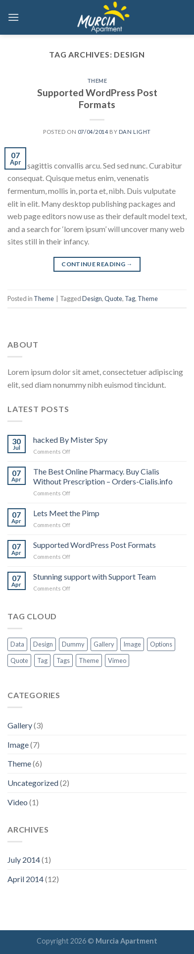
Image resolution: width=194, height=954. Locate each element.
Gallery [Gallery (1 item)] (104, 644)
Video (17, 802)
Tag (130, 298)
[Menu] (13, 17)
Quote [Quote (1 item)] (19, 660)
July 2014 (23, 859)
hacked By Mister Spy (70, 439)
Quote (113, 298)
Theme (97, 80)
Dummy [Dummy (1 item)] (73, 644)
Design (92, 298)
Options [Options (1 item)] (161, 644)
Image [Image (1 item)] (132, 644)
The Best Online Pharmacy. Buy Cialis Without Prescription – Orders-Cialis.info (103, 476)
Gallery (19, 725)
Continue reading (97, 264)
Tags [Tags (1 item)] (63, 660)
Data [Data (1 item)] (17, 644)
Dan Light (135, 131)
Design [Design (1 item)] (43, 644)
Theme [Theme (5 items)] (89, 660)
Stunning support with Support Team (94, 576)
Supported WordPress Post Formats (97, 99)
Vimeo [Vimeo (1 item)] (117, 660)
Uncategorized (32, 782)
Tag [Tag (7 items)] (42, 660)
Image (18, 744)
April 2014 (25, 879)
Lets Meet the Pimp (66, 513)
